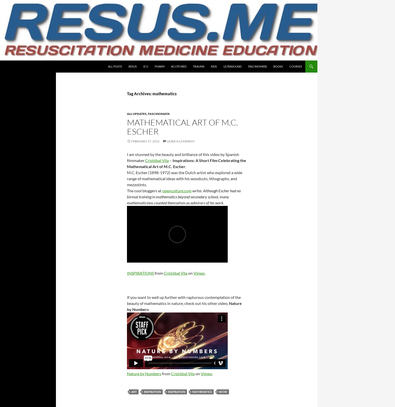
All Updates (137, 114)
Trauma (198, 66)
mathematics (202, 391)
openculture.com (176, 190)
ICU (145, 66)
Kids (214, 66)
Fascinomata (257, 66)
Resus (132, 66)
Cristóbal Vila (157, 160)
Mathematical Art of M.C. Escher (182, 127)
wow (223, 391)
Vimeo (199, 273)
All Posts (115, 66)
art (134, 391)
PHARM (159, 66)
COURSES (295, 66)
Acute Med (178, 66)
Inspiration (176, 391)
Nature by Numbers (144, 373)
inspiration (152, 391)
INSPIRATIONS (140, 273)
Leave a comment (181, 141)
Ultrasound (232, 66)
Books (278, 66)
